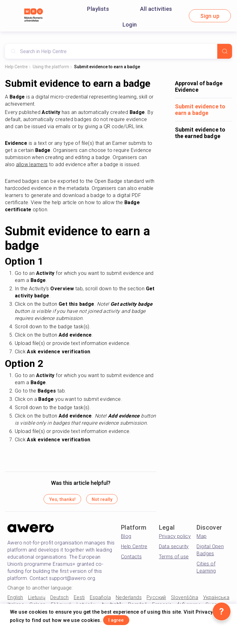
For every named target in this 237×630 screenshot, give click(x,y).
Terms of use (174, 560)
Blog (126, 539)
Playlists (98, 9)
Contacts (131, 560)
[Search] (224, 51)
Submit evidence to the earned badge (200, 132)
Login (130, 24)
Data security (174, 549)
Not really (109, 501)
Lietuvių (36, 600)
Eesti (79, 600)
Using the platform (51, 66)
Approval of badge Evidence (198, 86)
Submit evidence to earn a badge (107, 66)
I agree (123, 618)
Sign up (209, 16)
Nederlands (129, 600)
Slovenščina (184, 600)
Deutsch (59, 600)
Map (201, 539)
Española (100, 600)
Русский (156, 600)
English (15, 600)
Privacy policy (175, 539)
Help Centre (16, 66)
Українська (216, 600)
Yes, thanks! (54, 501)
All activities (156, 9)
